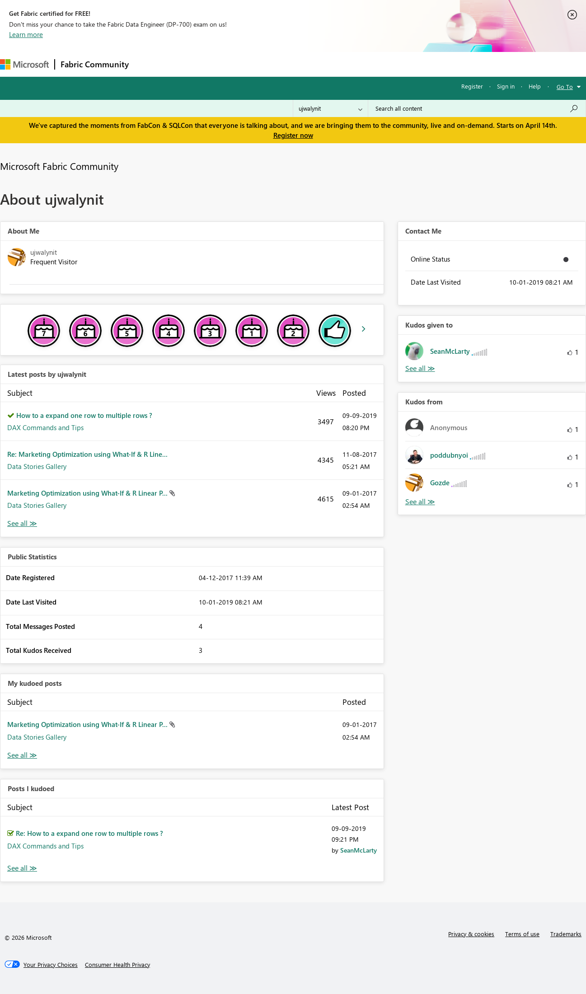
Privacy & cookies (471, 934)
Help (535, 86)
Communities (266, 64)
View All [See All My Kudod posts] (22, 755)
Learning (341, 64)
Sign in (506, 86)
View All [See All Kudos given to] (420, 368)
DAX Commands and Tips (45, 427)
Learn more (26, 34)
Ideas (226, 64)
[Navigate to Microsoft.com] (24, 64)
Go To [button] (565, 86)
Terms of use (522, 934)
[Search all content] (477, 108)
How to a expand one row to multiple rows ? (84, 415)
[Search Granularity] (330, 108)
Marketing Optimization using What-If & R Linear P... (88, 492)
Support (379, 64)
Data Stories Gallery (36, 466)
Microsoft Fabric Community (59, 165)
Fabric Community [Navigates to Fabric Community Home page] (95, 64)
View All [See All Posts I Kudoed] (22, 868)
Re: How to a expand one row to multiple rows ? (89, 833)
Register (472, 86)
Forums (149, 64)
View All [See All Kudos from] (420, 502)
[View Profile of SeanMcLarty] (358, 850)
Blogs (307, 64)
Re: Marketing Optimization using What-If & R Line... (87, 454)
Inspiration (189, 64)
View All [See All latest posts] (22, 523)
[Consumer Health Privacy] (117, 964)
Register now (293, 135)
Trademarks (565, 934)
